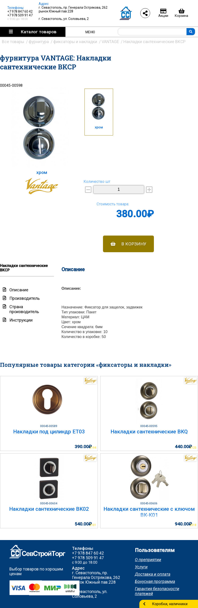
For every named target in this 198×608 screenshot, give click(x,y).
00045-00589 (49, 426)
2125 (193, 447)
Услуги (141, 567)
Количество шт (97, 181)
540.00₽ (83, 524)
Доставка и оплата (152, 574)
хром (99, 127)
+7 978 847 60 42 (20, 11)
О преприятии (148, 559)
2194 (93, 447)
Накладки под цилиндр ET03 (49, 431)
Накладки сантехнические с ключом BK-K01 (149, 512)
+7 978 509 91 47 (20, 15)
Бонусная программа (155, 581)
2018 (193, 525)
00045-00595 (149, 426)
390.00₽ (83, 446)
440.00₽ (183, 446)
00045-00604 (49, 503)
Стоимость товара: (113, 204)
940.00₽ (183, 524)
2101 (93, 525)
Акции (163, 13)
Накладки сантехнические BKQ (149, 431)
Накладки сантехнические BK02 (49, 509)
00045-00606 (149, 503)
